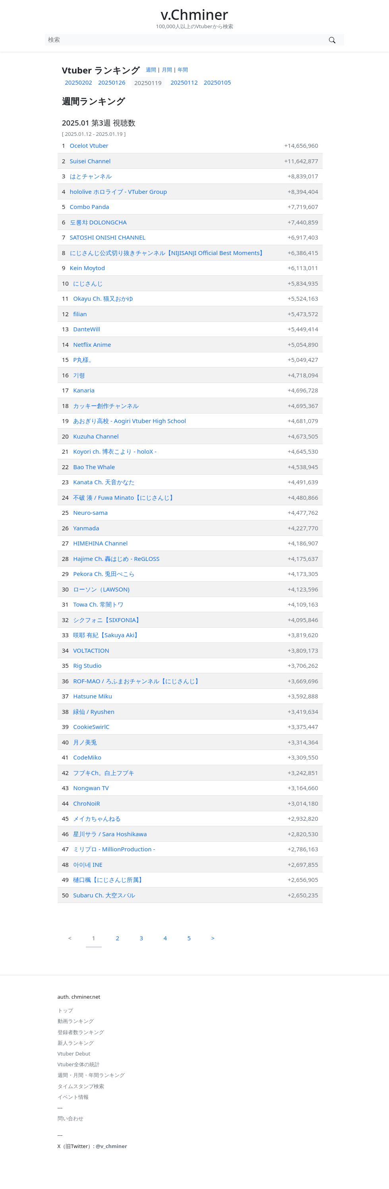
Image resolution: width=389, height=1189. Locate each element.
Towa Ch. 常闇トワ (98, 604)
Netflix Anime (92, 344)
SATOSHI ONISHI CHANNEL (108, 237)
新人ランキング (76, 1042)
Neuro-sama (90, 512)
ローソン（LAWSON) (101, 589)
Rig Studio (87, 665)
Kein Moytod (87, 268)
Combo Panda (89, 207)
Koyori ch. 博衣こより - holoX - (115, 451)
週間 (151, 69)
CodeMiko (87, 757)
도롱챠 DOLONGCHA (98, 222)
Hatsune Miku (92, 696)
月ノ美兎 (85, 742)
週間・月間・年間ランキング (91, 1075)
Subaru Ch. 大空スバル (104, 895)
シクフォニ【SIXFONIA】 (107, 620)
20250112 (184, 82)
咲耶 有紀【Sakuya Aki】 (106, 635)
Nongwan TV (91, 788)
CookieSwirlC (91, 727)
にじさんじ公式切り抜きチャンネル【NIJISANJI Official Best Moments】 (168, 253)
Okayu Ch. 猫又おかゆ (103, 298)
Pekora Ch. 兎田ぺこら (104, 574)
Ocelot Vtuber (89, 145)
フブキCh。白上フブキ (103, 773)
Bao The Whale (94, 467)
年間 (183, 69)
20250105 (217, 82)
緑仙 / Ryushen (93, 711)
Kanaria (84, 390)
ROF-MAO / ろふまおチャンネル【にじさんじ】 (137, 681)
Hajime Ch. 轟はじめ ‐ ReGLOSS (116, 559)
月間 (167, 69)
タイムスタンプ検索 (81, 1086)
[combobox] (182, 40)
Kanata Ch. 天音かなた (104, 482)
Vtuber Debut (74, 1053)
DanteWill (86, 329)
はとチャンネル (91, 176)
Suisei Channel (90, 161)
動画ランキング (76, 1021)
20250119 (148, 82)
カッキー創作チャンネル (106, 406)
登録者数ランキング (81, 1032)
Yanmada (86, 528)
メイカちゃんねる (97, 818)
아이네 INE (88, 864)
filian (80, 314)
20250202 (78, 82)
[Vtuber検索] (332, 40)
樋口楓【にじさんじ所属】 (109, 880)
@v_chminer (111, 1146)
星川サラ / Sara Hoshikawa (110, 834)
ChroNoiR (86, 803)
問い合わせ (70, 1118)
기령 (79, 375)
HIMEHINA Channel (100, 543)
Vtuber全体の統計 (79, 1064)
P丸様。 (84, 359)
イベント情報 (73, 1096)
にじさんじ (88, 283)
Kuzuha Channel (96, 436)
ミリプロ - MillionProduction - (114, 849)
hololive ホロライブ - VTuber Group (118, 191)
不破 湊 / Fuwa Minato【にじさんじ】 (124, 497)
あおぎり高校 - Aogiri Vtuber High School (129, 421)
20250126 (112, 82)
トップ (65, 1010)
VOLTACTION (91, 650)
